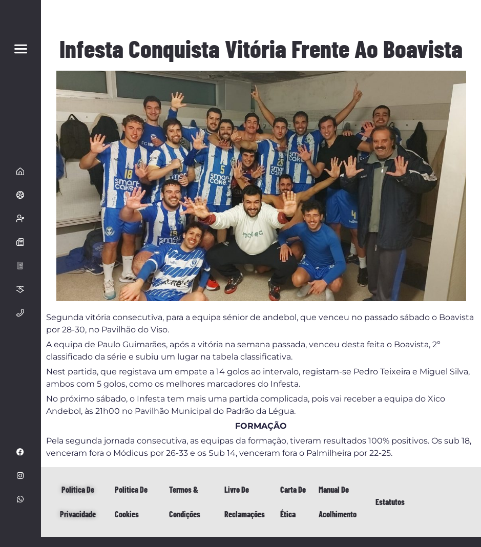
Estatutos (390, 502)
